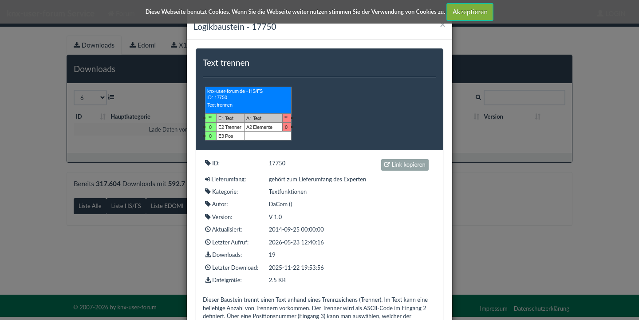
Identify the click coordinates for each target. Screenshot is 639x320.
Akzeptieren (470, 12)
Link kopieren (405, 164)
